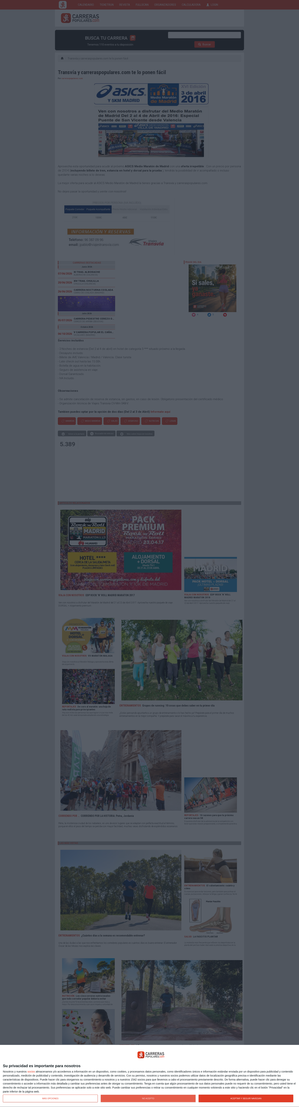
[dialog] (149, 1076)
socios (31, 1071)
